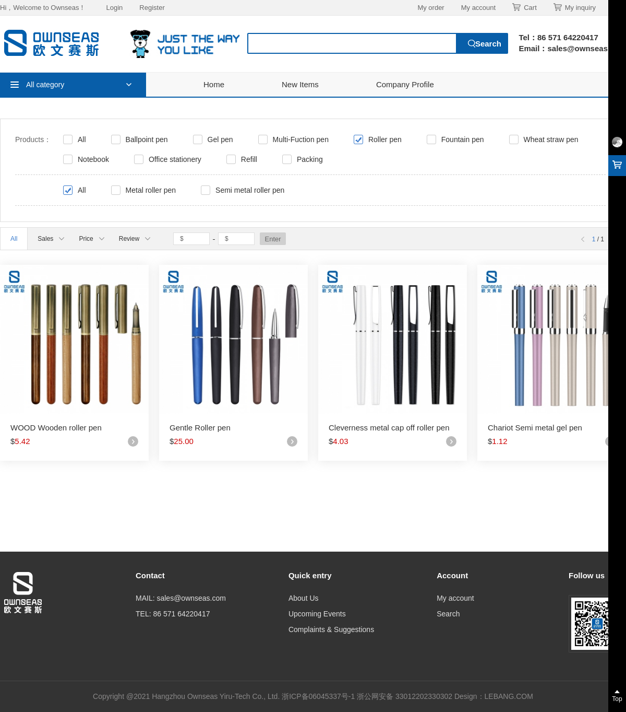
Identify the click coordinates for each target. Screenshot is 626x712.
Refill (249, 159)
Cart (524, 7)
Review (134, 238)
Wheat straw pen (551, 139)
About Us (303, 598)
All (82, 139)
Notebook (93, 159)
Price (91, 238)
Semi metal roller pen (249, 190)
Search (448, 614)
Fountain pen (462, 139)
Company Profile (405, 84)
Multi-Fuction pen (301, 139)
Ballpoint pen (147, 139)
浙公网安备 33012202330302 (404, 696)
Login (114, 7)
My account (478, 7)
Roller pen (385, 139)
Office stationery (175, 159)
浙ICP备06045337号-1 (319, 696)
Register (151, 7)
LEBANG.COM (509, 696)
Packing (310, 159)
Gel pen (220, 139)
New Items (300, 84)
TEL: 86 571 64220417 (173, 614)
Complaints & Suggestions (331, 629)
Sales (51, 238)
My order (430, 7)
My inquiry (574, 7)
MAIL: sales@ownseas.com (181, 598)
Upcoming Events (317, 614)
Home (213, 84)
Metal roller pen (151, 190)
